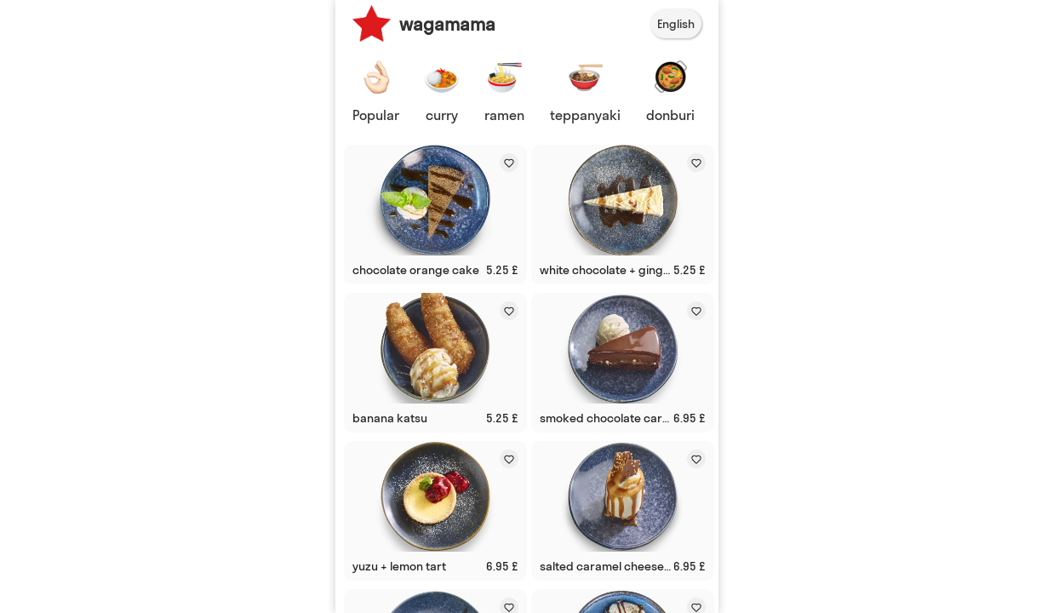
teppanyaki (585, 114)
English (676, 24)
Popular (375, 114)
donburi (670, 114)
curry (442, 114)
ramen (504, 114)
